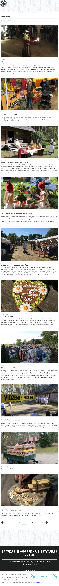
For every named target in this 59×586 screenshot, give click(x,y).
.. (10, 523)
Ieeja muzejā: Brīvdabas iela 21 (19, 561)
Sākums (3, 20)
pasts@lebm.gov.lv (29, 564)
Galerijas (9, 20)
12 (42, 523)
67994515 (47, 561)
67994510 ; (36, 561)
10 (33, 523)
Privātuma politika (37, 582)
